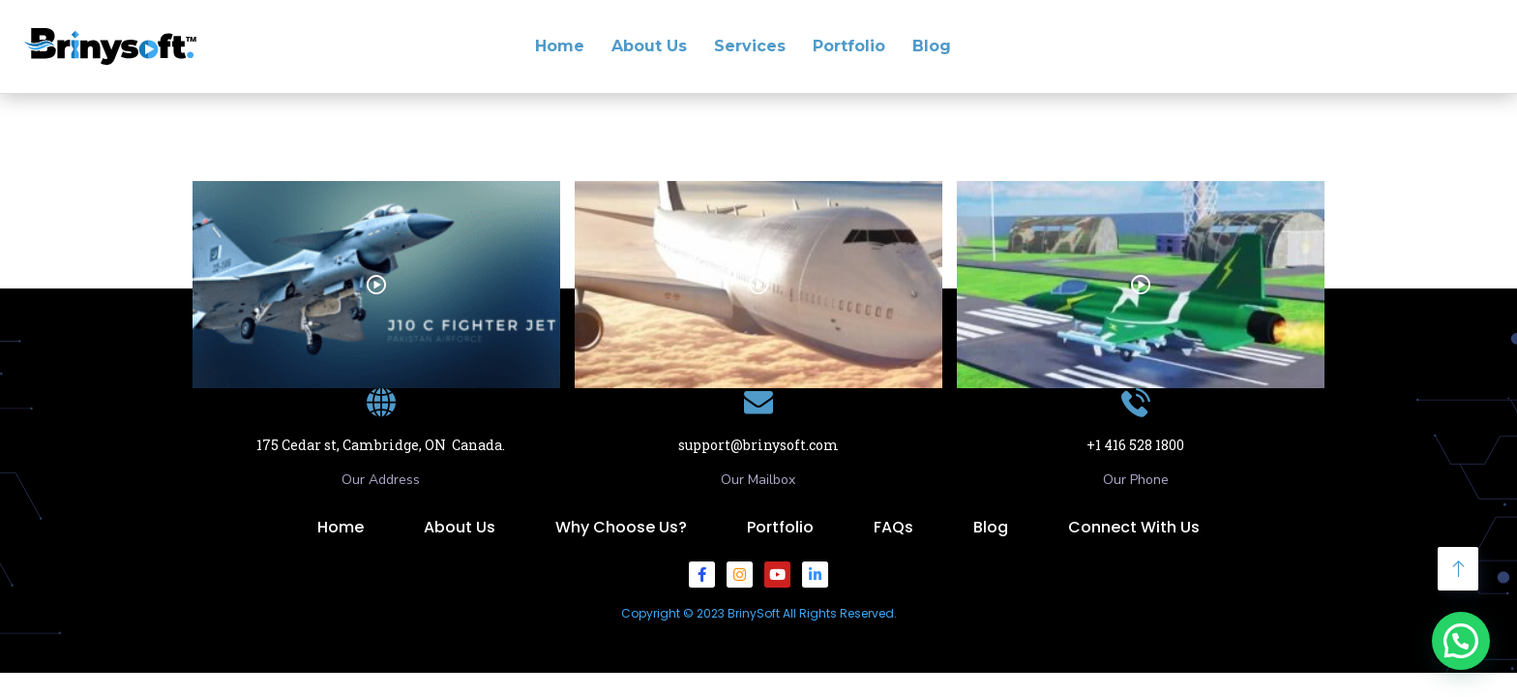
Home (559, 46)
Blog (931, 46)
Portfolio (849, 46)
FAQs (893, 527)
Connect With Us (1134, 527)
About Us (649, 46)
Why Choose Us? (621, 527)
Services (750, 46)
